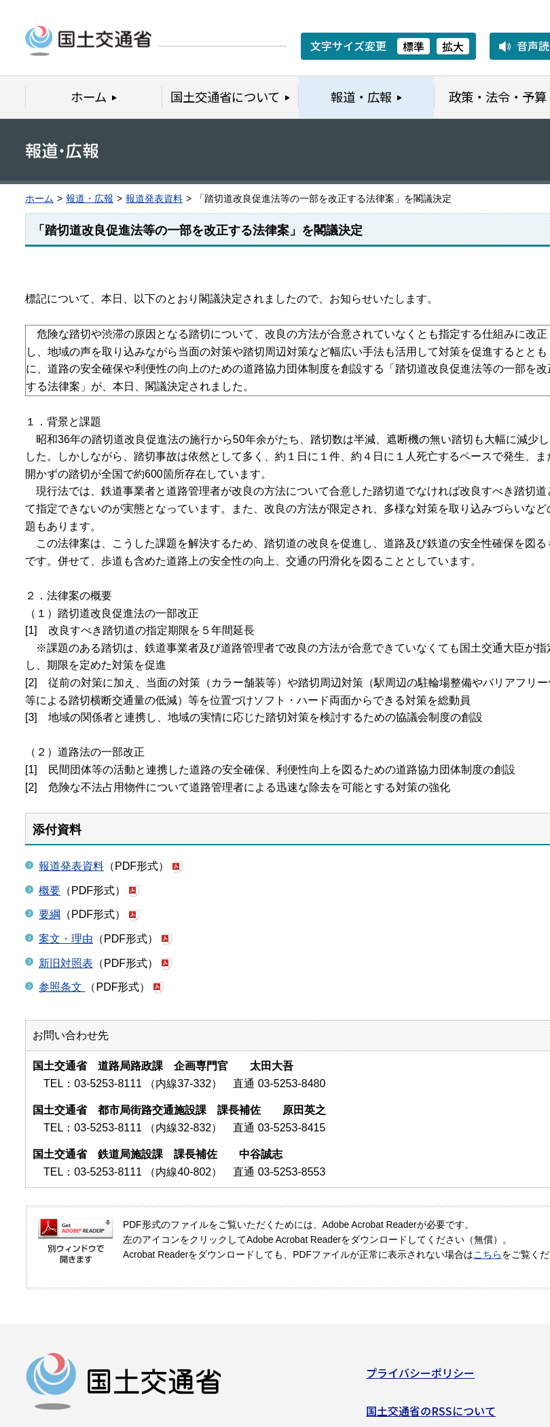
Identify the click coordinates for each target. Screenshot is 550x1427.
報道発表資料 (154, 199)
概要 (49, 890)
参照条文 (62, 987)
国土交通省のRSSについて (431, 1415)
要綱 (49, 914)
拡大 (453, 46)
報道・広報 (89, 199)
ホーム (39, 199)
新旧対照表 (66, 963)
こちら (487, 1255)
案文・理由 (66, 939)
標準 (413, 46)
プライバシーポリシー (420, 1377)
